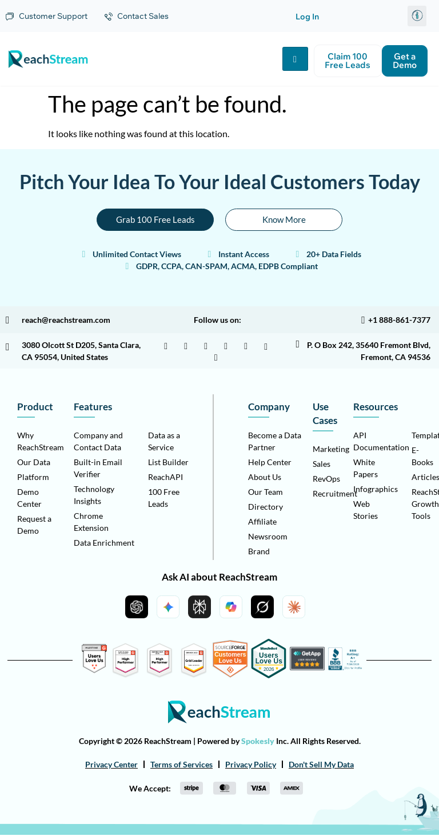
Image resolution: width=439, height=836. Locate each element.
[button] (417, 16)
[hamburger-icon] (295, 59)
